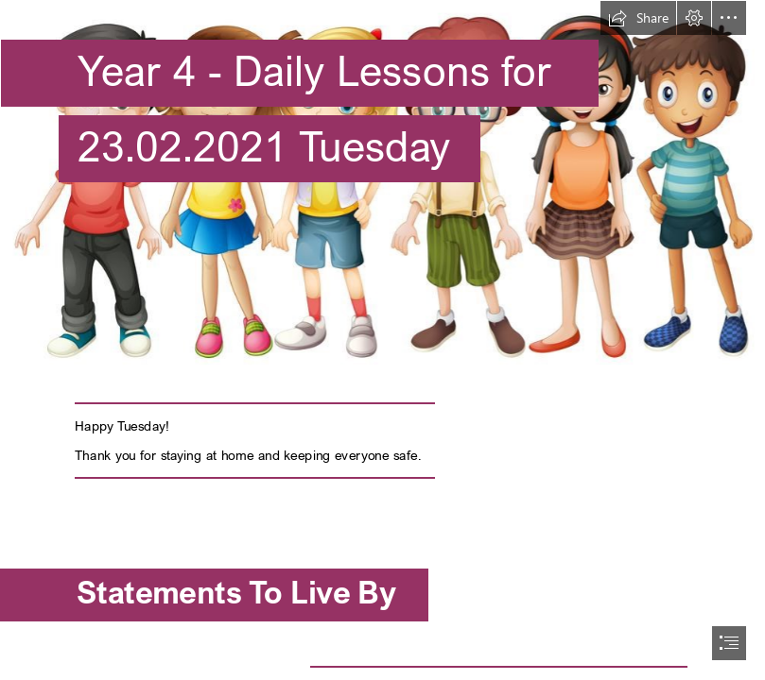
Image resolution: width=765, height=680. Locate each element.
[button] (638, 18)
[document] (382, 340)
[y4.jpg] (382, 185)
